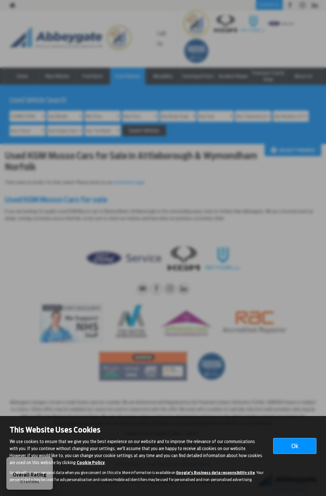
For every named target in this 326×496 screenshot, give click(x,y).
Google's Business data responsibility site (215, 472)
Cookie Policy (91, 462)
